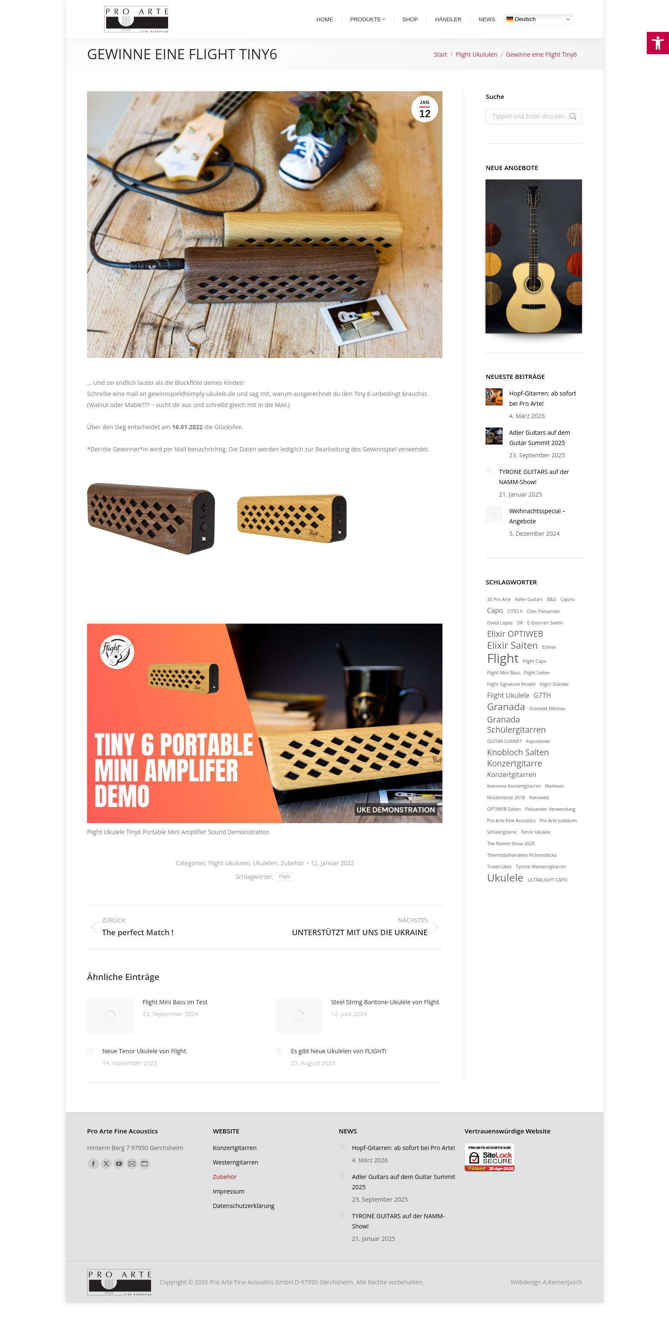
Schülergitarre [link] (502, 847)
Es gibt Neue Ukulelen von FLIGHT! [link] (339, 1065)
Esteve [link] (549, 662)
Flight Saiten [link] (537, 687)
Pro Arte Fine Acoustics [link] (511, 835)
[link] (658, 43)
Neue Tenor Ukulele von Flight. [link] (145, 1065)
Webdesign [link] (546, 1296)
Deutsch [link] (521, 33)
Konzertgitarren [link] (511, 789)
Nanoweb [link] (539, 812)
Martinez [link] (554, 801)
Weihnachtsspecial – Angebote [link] (537, 530)
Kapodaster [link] (538, 756)
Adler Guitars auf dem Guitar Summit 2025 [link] (539, 452)
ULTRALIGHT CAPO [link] (547, 894)
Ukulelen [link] (265, 877)
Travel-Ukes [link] (499, 881)
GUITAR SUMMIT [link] (504, 756)
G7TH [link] (542, 709)
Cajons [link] (568, 614)
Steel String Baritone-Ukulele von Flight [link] (385, 1016)
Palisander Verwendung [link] (550, 824)
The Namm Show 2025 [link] (511, 858)
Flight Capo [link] (534, 676)
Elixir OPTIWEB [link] (515, 648)
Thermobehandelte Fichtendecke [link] (522, 870)
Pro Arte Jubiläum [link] (558, 835)
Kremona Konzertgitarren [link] (514, 801)
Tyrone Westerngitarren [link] (541, 881)
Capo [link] (495, 625)
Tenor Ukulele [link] (535, 847)
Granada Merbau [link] (547, 723)
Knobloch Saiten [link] (518, 767)
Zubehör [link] (293, 877)
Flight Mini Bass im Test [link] (175, 1016)
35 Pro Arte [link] (499, 614)
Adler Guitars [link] (529, 614)
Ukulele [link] (505, 892)
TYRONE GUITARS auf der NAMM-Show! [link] (534, 491)
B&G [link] (551, 614)
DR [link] (520, 637)
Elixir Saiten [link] (512, 659)
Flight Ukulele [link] (508, 709)
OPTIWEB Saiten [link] (504, 824)
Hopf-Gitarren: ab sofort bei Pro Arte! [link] (542, 413)
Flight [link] (284, 891)
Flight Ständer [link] (554, 699)
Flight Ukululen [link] (229, 877)
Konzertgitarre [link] (514, 778)
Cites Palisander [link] (543, 626)
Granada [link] (506, 721)
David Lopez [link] (499, 637)
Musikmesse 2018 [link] (506, 812)
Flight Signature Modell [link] (511, 699)
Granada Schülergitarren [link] (516, 739)
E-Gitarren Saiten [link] (545, 637)
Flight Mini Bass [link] (503, 687)
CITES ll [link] (514, 626)
